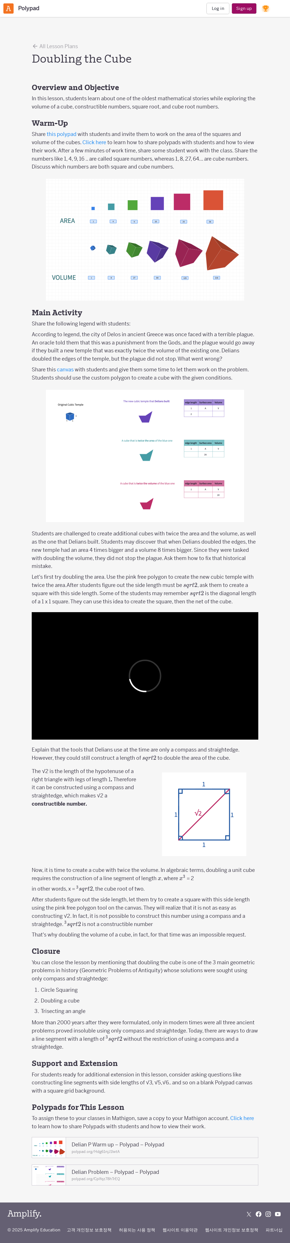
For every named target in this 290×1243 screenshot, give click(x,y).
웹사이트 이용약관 (180, 1230)
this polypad (61, 134)
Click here (94, 142)
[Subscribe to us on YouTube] (278, 1214)
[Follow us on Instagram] (268, 1214)
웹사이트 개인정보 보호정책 (231, 1230)
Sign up (244, 8)
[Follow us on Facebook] (258, 1214)
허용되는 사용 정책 (137, 1230)
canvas (65, 369)
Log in (218, 8)
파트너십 (274, 1230)
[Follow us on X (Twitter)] (249, 1214)
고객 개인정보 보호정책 (89, 1230)
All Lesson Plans (55, 46)
